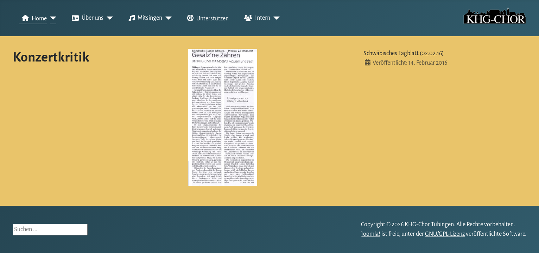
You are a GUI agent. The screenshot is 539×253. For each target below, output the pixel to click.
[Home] (51, 18)
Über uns (86, 18)
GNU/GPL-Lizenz (445, 234)
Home (33, 18)
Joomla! (370, 234)
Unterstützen (206, 18)
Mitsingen (144, 18)
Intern (255, 18)
